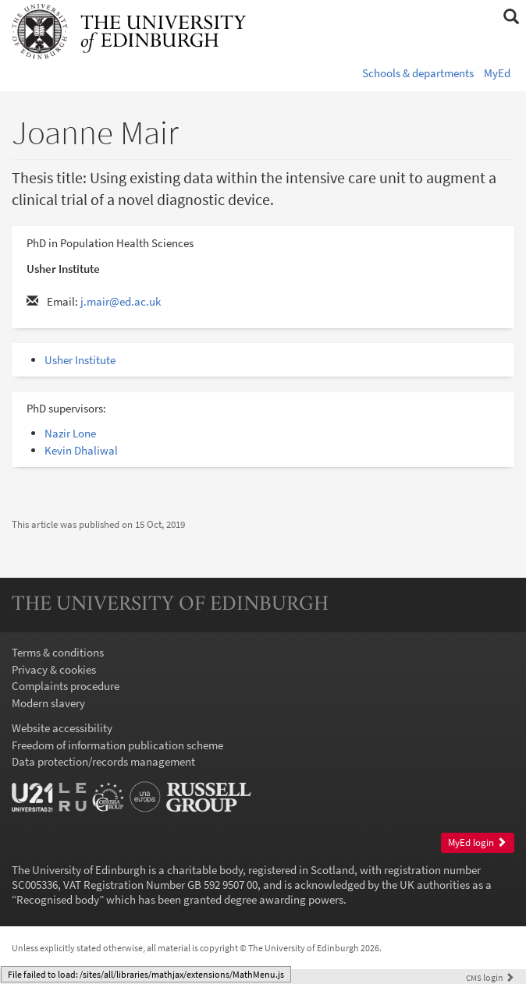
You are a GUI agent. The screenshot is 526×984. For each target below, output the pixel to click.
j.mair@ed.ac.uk (120, 301)
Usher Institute (80, 359)
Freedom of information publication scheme (117, 745)
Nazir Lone (70, 433)
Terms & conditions (58, 652)
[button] (511, 17)
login (490, 977)
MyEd (497, 72)
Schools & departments (418, 72)
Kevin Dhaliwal (81, 450)
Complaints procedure (65, 685)
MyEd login (477, 842)
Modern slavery (48, 703)
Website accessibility (62, 727)
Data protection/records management (103, 761)
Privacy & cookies (54, 669)
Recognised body (57, 899)
